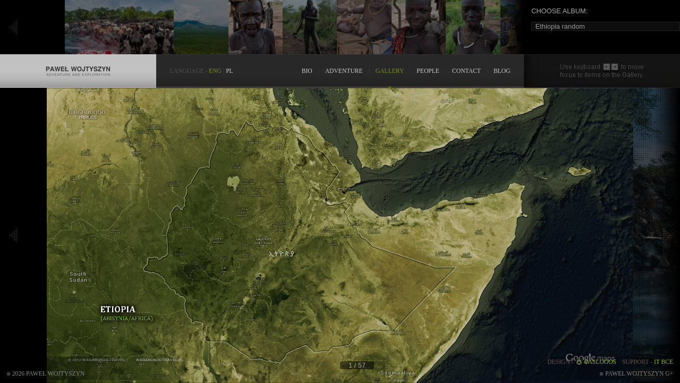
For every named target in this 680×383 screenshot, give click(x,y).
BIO (307, 71)
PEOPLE (427, 71)
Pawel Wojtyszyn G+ (639, 373)
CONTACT (466, 71)
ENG (215, 71)
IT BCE (663, 362)
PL (229, 71)
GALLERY (390, 71)
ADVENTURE (344, 71)
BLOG (502, 71)
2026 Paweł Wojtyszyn (48, 373)
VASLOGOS (600, 362)
